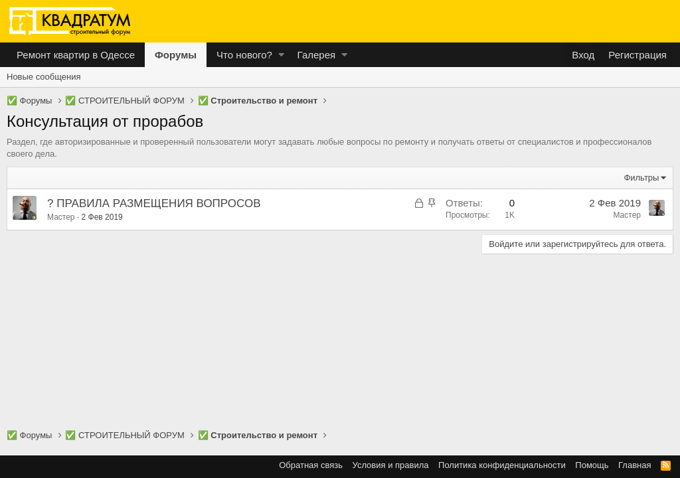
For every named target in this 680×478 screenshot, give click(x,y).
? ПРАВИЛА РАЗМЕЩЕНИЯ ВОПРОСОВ (153, 203)
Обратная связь (311, 465)
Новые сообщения (44, 77)
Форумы (176, 54)
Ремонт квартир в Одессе (76, 54)
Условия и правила (391, 465)
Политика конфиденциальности (502, 465)
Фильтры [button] (641, 178)
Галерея (317, 54)
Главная (634, 465)
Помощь (591, 465)
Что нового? (244, 54)
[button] (281, 54)
